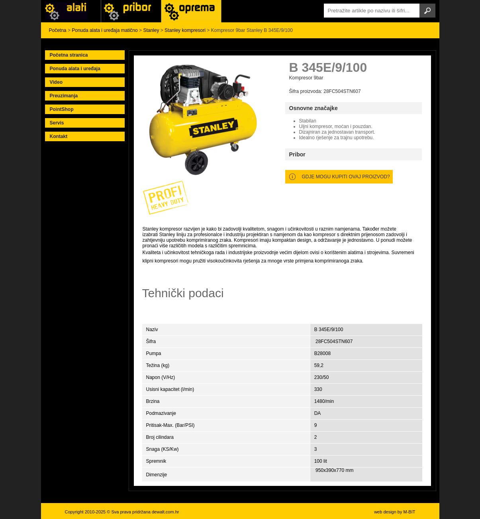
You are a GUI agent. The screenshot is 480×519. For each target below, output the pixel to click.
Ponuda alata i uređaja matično (104, 30)
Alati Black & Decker (131, 11)
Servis (57, 123)
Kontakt (59, 136)
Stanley (151, 30)
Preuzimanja (64, 96)
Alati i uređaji (71, 11)
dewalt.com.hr (165, 511)
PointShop (62, 109)
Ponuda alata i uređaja (75, 68)
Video (56, 82)
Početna (58, 30)
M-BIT (409, 511)
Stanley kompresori (185, 30)
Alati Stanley (191, 11)
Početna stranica (69, 55)
